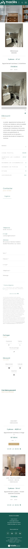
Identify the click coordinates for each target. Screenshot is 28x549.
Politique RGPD (12, 542)
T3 (9, 13)
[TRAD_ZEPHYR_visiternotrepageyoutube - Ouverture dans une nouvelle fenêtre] (11, 533)
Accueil (3, 11)
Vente (7, 11)
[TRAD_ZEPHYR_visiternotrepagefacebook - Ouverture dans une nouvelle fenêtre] (7, 533)
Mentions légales (9, 541)
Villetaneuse (13, 11)
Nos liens (19, 541)
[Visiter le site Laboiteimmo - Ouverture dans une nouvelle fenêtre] (14, 545)
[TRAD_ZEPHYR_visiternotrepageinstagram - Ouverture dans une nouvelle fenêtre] (16, 533)
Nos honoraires (11, 539)
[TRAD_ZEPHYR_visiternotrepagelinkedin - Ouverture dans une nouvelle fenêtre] (20, 533)
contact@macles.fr (9, 236)
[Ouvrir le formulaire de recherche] (22, 2)
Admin (15, 541)
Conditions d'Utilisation (11, 323)
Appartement (4, 13)
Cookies (17, 542)
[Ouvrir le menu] (26, 2)
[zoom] (14, 105)
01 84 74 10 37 (7, 229)
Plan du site (17, 539)
